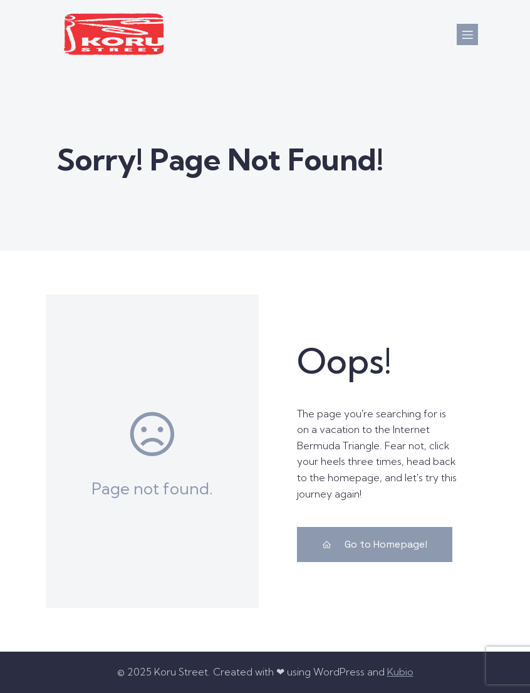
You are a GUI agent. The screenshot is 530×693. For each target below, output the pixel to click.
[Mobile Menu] (467, 34)
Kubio (400, 671)
